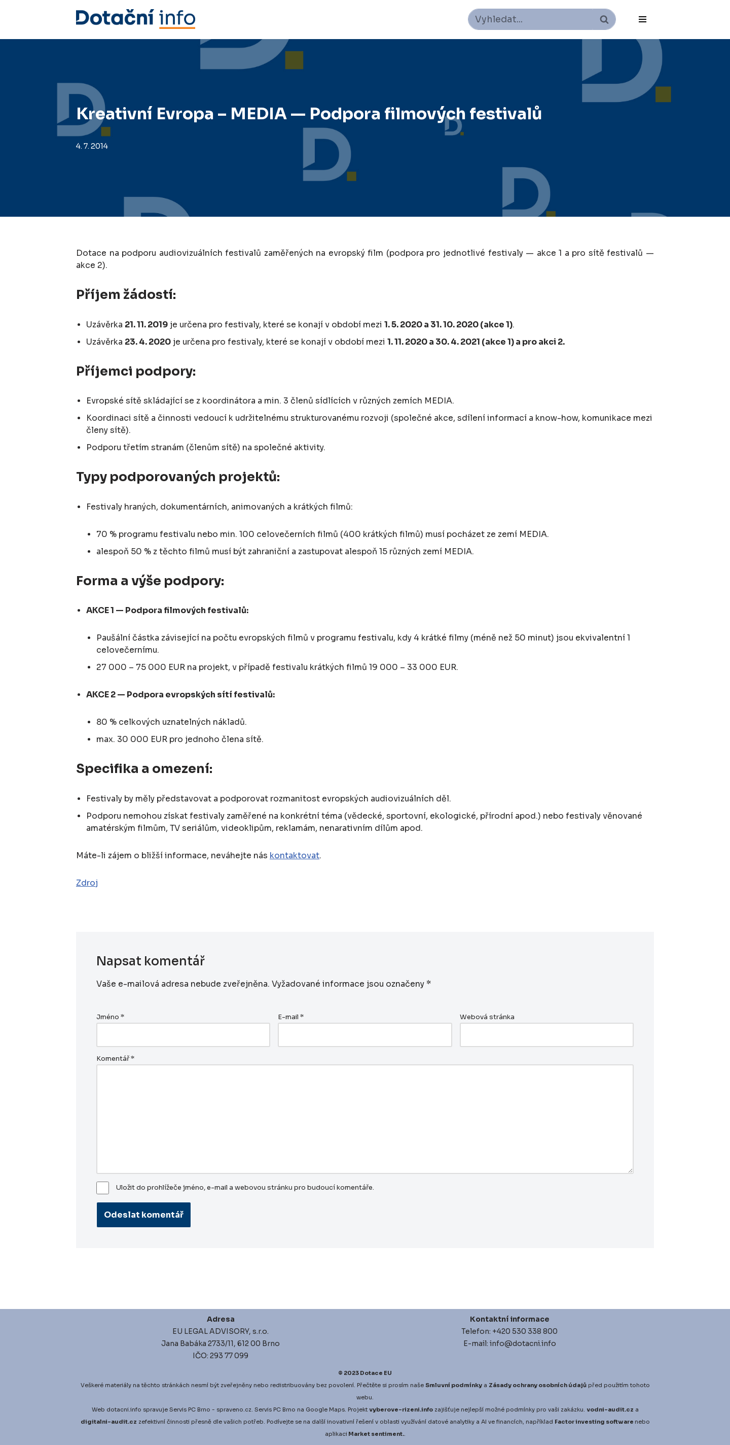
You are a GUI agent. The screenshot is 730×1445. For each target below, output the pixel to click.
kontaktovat (294, 855)
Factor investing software (594, 1421)
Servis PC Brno (189, 1409)
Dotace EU (376, 1372)
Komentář (115, 1059)
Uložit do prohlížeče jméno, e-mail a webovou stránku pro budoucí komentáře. (245, 1188)
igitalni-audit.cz (111, 1421)
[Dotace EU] (135, 19)
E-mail (291, 1017)
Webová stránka (487, 1017)
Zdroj (87, 883)
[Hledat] (530, 19)
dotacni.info (123, 1409)
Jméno (110, 1017)
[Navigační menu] (642, 19)
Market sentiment (375, 1433)
